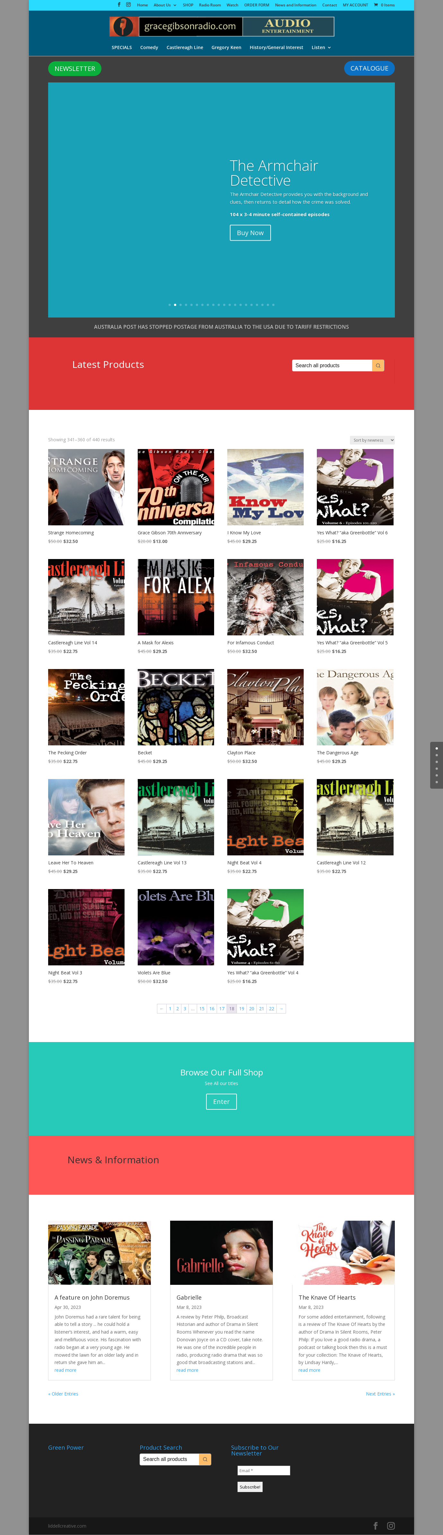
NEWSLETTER (75, 68)
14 (240, 305)
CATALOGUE (369, 68)
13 (235, 305)
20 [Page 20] (251, 1009)
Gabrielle (189, 1298)
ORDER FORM (256, 5)
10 (219, 305)
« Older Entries (63, 1394)
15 (246, 305)
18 (262, 305)
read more (65, 1370)
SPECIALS (122, 47)
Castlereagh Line (185, 47)
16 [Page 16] (211, 1009)
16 (251, 305)
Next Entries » (380, 1394)
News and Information (296, 5)
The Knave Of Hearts (327, 1298)
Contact (329, 5)
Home (142, 5)
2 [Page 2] (177, 1009)
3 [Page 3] (185, 1009)
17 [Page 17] (221, 1009)
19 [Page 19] (241, 1009)
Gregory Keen (226, 47)
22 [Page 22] (271, 1009)
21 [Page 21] (261, 1009)
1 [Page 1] (170, 1009)
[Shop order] (372, 440)
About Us (162, 5)
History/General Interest (276, 47)
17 (257, 305)
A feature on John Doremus (92, 1298)
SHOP (188, 5)
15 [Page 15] (201, 1009)
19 (268, 305)
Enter (221, 1102)
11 (224, 305)
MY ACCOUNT (355, 5)
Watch (233, 5)
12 (230, 305)
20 (273, 305)
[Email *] (264, 1471)
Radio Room (210, 5)
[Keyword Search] (332, 365)
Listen (318, 47)
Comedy (149, 47)
